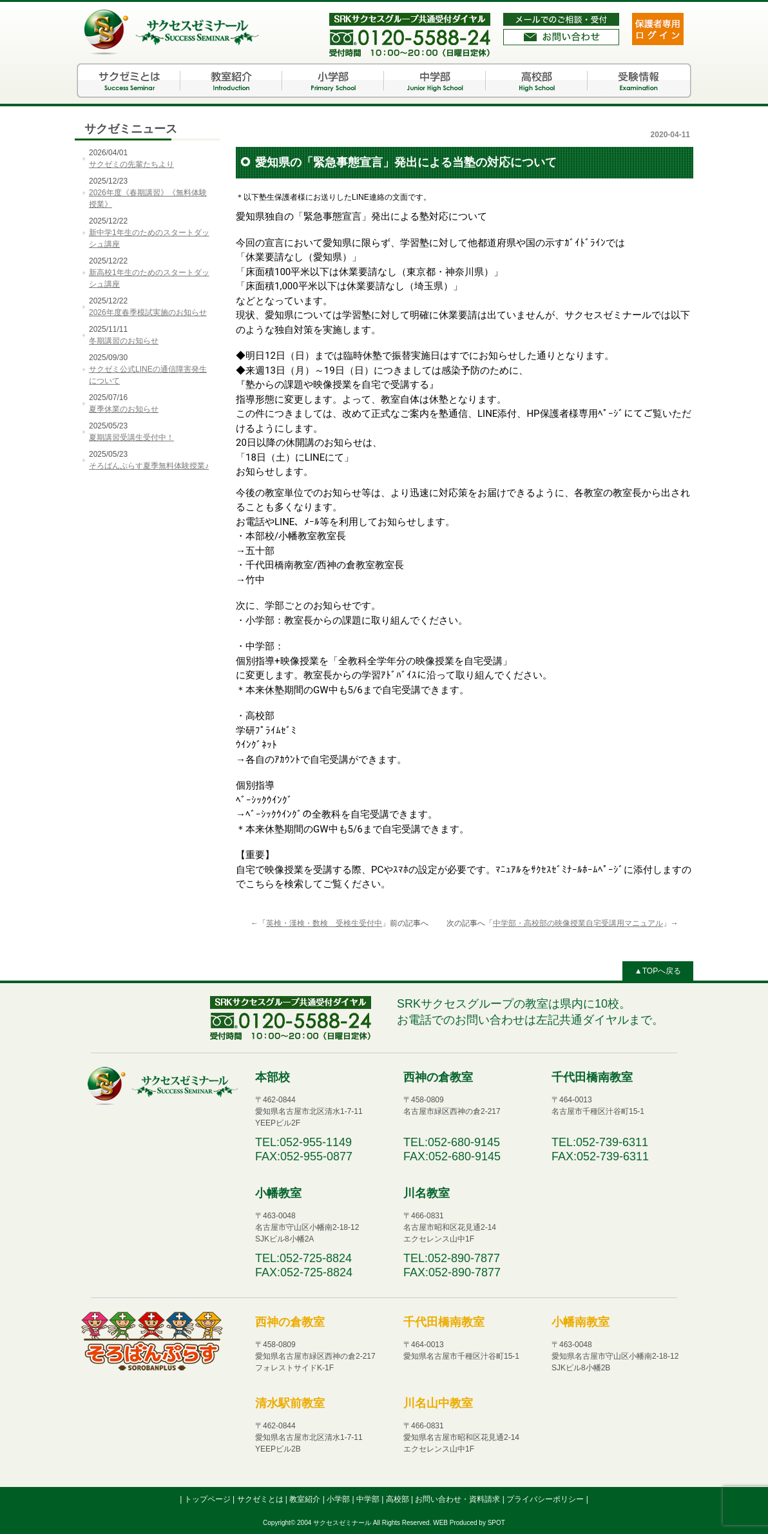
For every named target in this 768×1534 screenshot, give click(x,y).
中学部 (435, 80)
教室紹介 (231, 80)
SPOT (496, 1522)
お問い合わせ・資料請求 (458, 1499)
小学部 (333, 80)
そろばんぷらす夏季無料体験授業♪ (149, 465)
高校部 (537, 80)
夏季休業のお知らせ (123, 409)
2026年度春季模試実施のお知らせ (148, 312)
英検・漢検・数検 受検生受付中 (324, 923)
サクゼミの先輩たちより (131, 164)
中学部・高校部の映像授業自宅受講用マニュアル (578, 923)
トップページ (208, 1499)
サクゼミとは (129, 80)
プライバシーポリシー (546, 1499)
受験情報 (638, 80)
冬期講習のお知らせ (123, 340)
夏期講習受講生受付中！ (131, 437)
